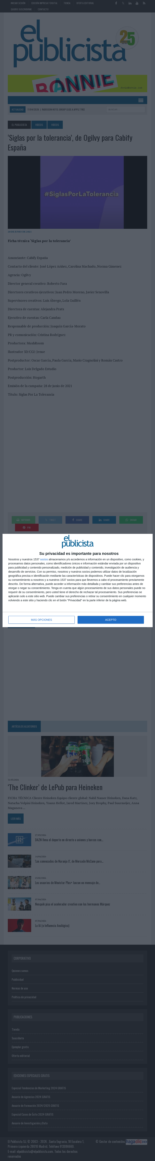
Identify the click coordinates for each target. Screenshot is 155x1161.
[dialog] (78, 580)
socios (44, 559)
